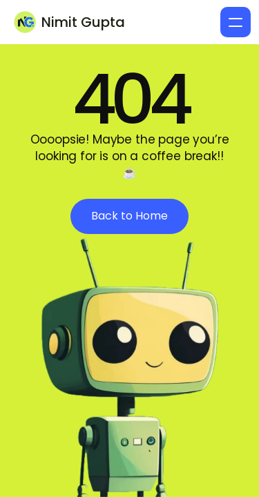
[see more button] (129, 216)
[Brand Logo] (73, 22)
